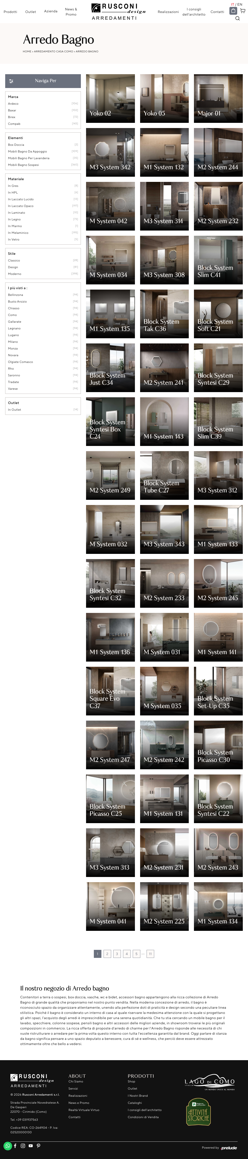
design (13, 267)
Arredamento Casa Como (53, 51)
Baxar (12, 110)
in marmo (15, 226)
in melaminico (18, 233)
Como (12, 315)
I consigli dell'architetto (194, 11)
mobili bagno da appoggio (27, 151)
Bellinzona (15, 295)
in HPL (13, 192)
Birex (11, 117)
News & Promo (71, 11)
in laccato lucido (21, 199)
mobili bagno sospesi (23, 165)
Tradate (13, 382)
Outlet (30, 12)
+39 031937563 (27, 1120)
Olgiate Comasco (20, 362)
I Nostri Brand (138, 1096)
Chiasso (13, 308)
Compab (14, 124)
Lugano (13, 335)
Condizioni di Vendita (143, 1117)
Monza (13, 348)
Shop (131, 1082)
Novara (13, 355)
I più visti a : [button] (17, 288)
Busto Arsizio (17, 301)
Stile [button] (12, 253)
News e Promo (79, 1103)
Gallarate (14, 322)
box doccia (16, 145)
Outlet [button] (13, 403)
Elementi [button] (15, 138)
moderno (14, 274)
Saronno (14, 375)
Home (27, 51)
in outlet (14, 410)
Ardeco (13, 104)
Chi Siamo (76, 1082)
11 (150, 954)
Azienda (51, 11)
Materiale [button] (16, 179)
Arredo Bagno (87, 51)
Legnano (14, 328)
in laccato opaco (21, 206)
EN (240, 4)
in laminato (16, 213)
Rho (11, 368)
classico (14, 260)
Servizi (73, 1089)
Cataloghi (135, 1103)
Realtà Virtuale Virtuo (84, 1110)
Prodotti (10, 12)
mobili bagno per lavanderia (29, 158)
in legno (14, 219)
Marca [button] (13, 97)
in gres (13, 186)
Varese (13, 389)
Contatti (217, 12)
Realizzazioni (168, 12)
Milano (13, 342)
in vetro (13, 239)
